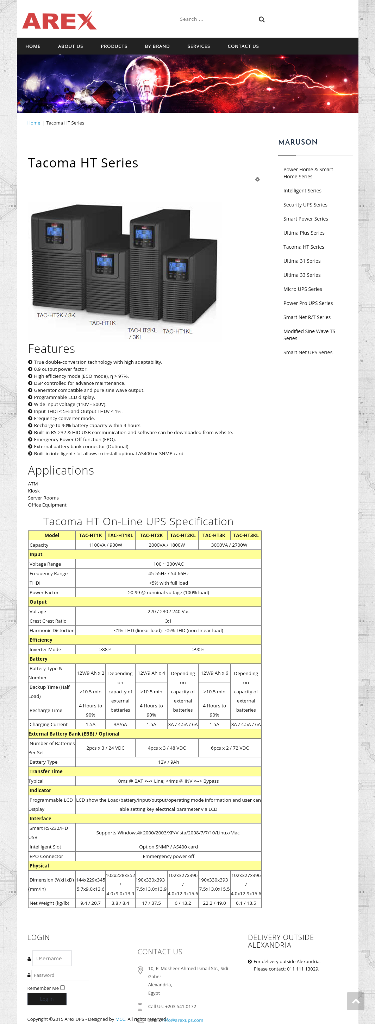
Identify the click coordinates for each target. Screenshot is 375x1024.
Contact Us (243, 46)
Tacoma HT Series (303, 246)
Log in (47, 999)
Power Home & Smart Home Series (308, 173)
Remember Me (43, 988)
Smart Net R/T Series (307, 317)
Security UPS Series (305, 204)
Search (262, 19)
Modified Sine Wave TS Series (309, 335)
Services (199, 46)
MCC (120, 1019)
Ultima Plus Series (304, 232)
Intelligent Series (302, 190)
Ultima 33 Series (302, 275)
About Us (70, 46)
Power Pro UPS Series (308, 303)
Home (33, 46)
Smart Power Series (305, 218)
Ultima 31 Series (302, 260)
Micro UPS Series (302, 289)
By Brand (157, 46)
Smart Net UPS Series (307, 352)
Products (114, 46)
